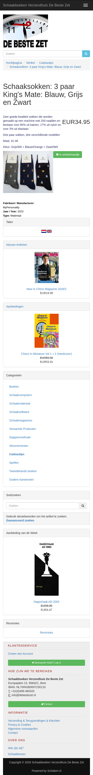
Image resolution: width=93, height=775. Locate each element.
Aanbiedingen (15, 306)
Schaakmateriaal (19, 403)
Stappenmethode (20, 437)
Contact (13, 732)
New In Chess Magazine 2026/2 (46, 289)
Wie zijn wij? (16, 748)
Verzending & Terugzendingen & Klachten (34, 720)
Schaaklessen (17, 754)
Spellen (14, 462)
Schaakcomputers (20, 395)
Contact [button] (46, 704)
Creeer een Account (20, 653)
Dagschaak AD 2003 (46, 601)
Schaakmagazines (20, 420)
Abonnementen (18, 445)
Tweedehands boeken (23, 471)
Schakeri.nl (54, 770)
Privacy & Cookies (19, 724)
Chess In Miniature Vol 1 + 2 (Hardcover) (46, 353)
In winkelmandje (67, 154)
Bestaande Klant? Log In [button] (46, 662)
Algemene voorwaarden (23, 728)
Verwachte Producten (22, 428)
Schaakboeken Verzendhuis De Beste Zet (36, 5)
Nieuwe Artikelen (16, 244)
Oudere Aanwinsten (21, 479)
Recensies (46, 632)
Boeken (14, 386)
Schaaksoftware (19, 412)
